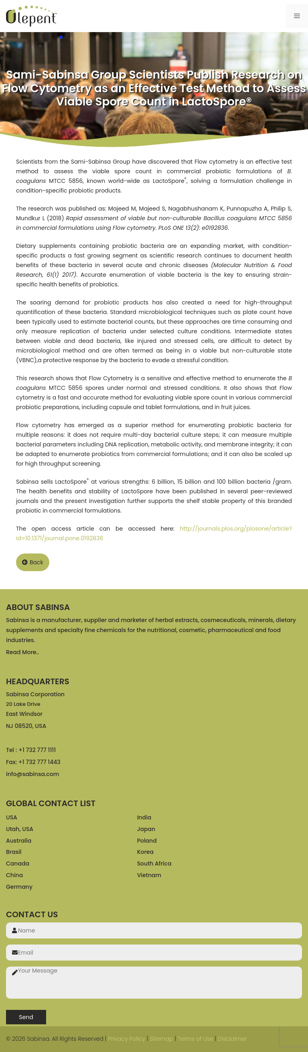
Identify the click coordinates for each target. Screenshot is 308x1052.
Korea (145, 852)
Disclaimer (232, 1039)
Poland (147, 841)
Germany (19, 887)
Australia (18, 841)
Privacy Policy (126, 1039)
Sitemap (161, 1039)
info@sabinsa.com (32, 774)
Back (32, 562)
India (144, 817)
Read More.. (22, 652)
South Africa (154, 863)
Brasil (14, 852)
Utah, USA (19, 829)
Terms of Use (195, 1039)
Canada (17, 863)
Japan (146, 829)
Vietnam (149, 875)
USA (11, 817)
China (14, 875)
